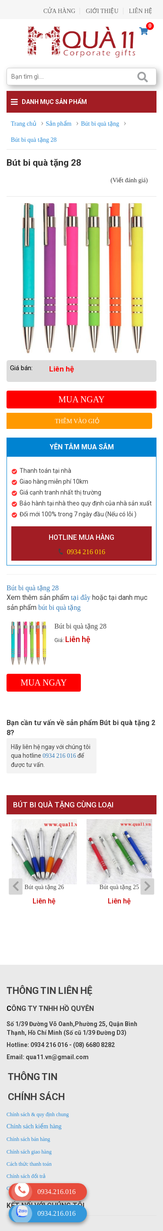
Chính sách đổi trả (26, 1176)
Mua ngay (81, 399)
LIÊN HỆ (141, 11)
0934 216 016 (85, 551)
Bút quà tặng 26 (44, 887)
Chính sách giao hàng (29, 1152)
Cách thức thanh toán (29, 1164)
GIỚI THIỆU (102, 11)
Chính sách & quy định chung (38, 1114)
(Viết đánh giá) (129, 180)
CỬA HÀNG (59, 11)
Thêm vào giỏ (77, 421)
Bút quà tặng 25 (119, 887)
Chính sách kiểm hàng (34, 1126)
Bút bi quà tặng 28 (33, 588)
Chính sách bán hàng (28, 1139)
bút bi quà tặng (59, 607)
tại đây (80, 597)
